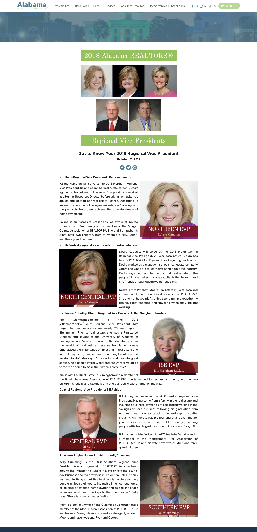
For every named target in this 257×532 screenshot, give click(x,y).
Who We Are (61, 5)
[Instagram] (201, 6)
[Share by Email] (134, 168)
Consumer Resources (133, 5)
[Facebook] (192, 6)
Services (110, 5)
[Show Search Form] (215, 6)
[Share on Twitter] (128, 168)
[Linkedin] (205, 6)
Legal (96, 5)
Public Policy (81, 5)
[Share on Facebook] (122, 168)
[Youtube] (210, 6)
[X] (197, 6)
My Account (229, 5)
